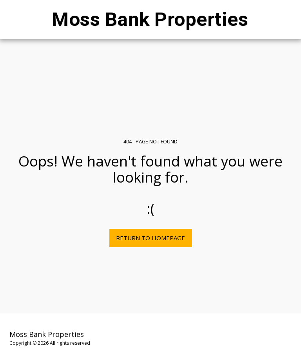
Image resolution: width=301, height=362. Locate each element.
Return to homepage (150, 238)
